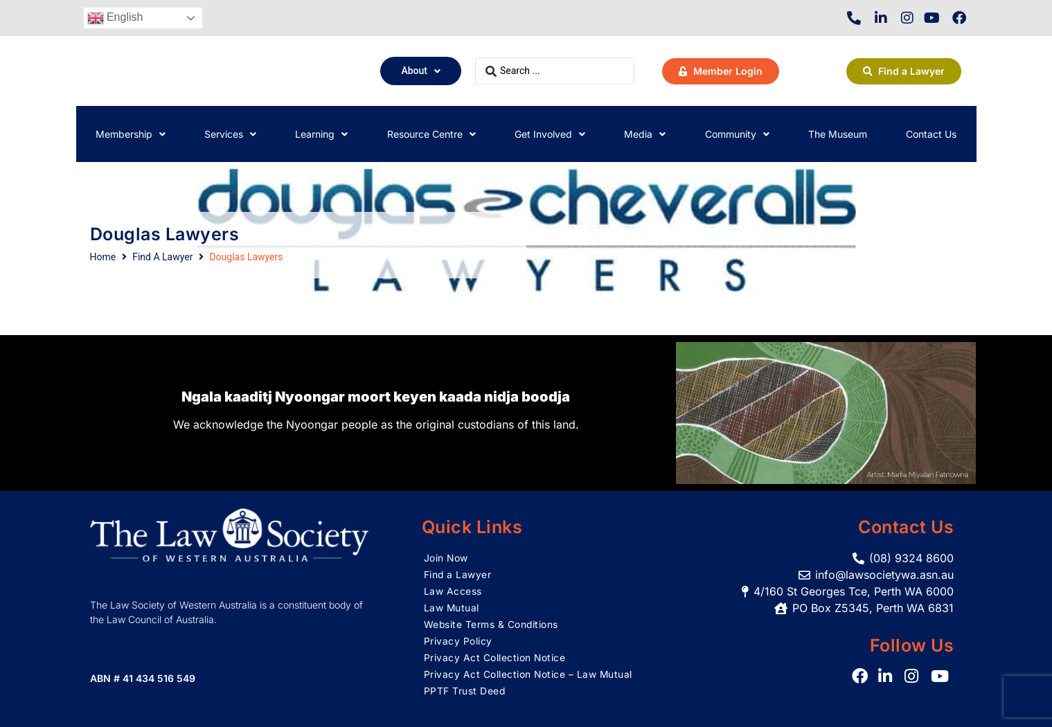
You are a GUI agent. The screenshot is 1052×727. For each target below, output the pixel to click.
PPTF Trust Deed (465, 691)
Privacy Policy (458, 641)
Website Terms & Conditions (492, 624)
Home (103, 256)
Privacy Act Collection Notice (495, 657)
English (115, 18)
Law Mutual (452, 607)
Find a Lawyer (458, 574)
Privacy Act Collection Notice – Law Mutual (529, 674)
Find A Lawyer (162, 256)
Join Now (446, 558)
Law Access (453, 591)
